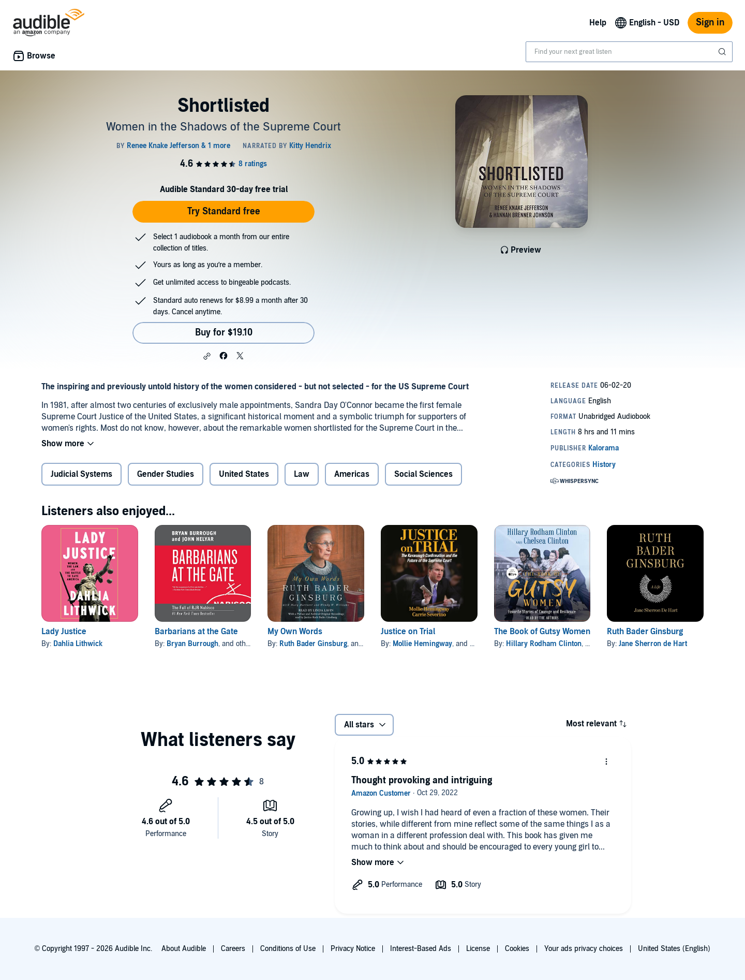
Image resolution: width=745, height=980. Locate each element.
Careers (233, 948)
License (478, 948)
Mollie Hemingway (422, 643)
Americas (351, 474)
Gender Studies (165, 474)
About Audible (183, 948)
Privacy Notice (353, 948)
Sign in (710, 22)
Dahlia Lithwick (77, 643)
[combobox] (629, 51)
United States (244, 474)
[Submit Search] (723, 51)
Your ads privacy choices (583, 948)
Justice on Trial (408, 631)
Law (301, 474)
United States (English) (674, 948)
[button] (207, 356)
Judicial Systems (81, 474)
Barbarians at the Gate (196, 631)
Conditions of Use (288, 948)
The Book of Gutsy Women (542, 631)
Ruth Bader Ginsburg (313, 643)
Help (597, 23)
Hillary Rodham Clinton (544, 643)
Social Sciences (423, 474)
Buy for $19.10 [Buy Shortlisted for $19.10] (223, 332)
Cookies (517, 948)
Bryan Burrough (192, 643)
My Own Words (294, 631)
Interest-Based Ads (420, 948)
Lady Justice (63, 631)
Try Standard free (223, 211)
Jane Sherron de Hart (653, 643)
